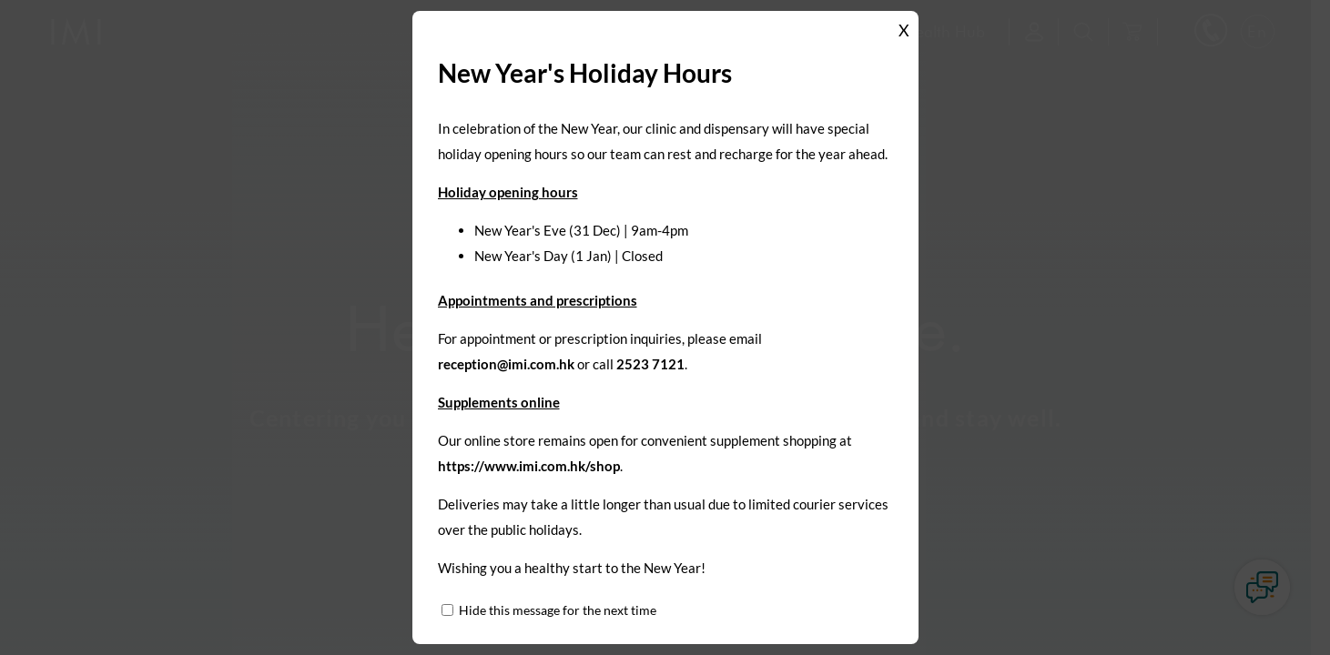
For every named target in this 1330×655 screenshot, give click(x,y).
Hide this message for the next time (557, 610)
